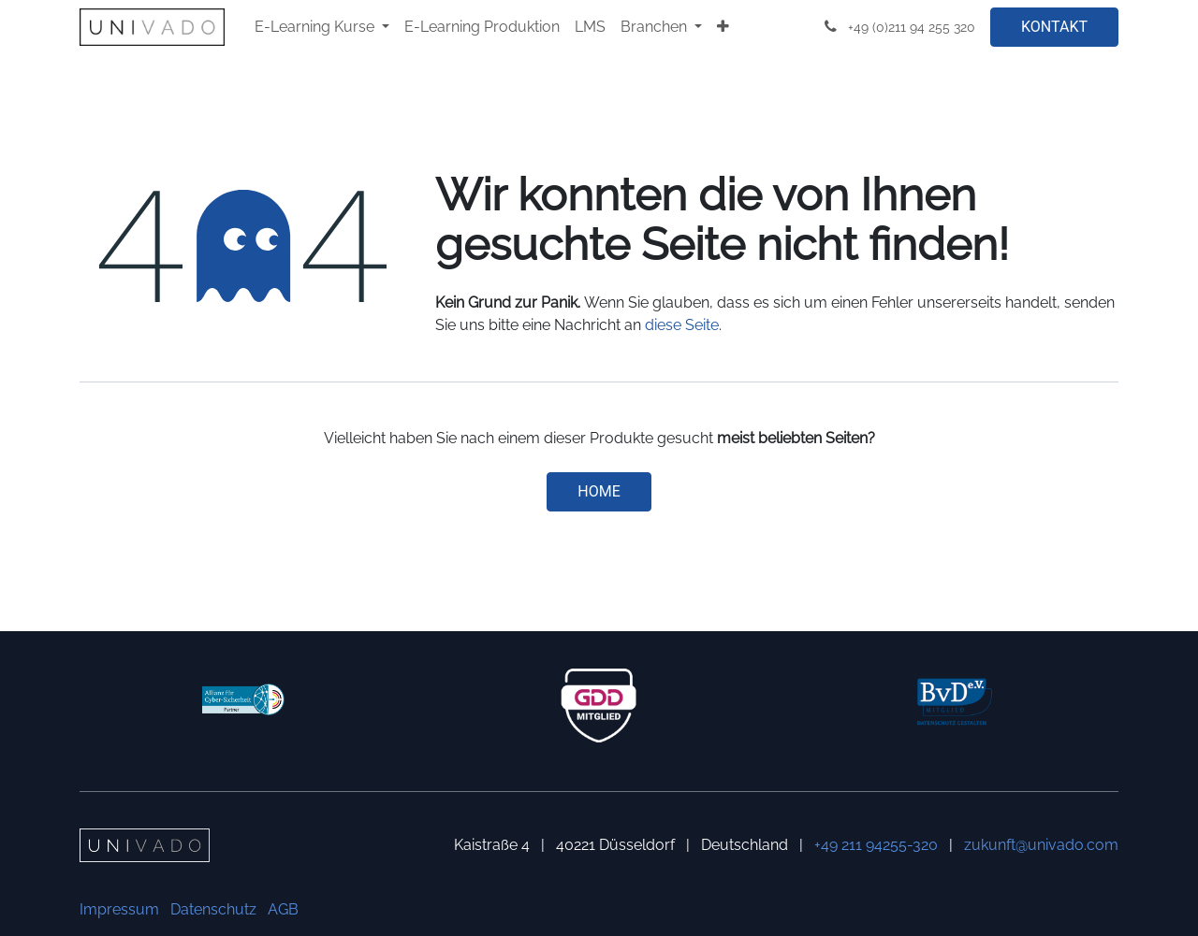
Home (598, 491)
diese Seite (682, 325)
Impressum (119, 909)
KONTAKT (1054, 27)
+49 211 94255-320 (876, 845)
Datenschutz (213, 909)
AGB (283, 909)
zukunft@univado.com (1041, 845)
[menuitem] (322, 27)
